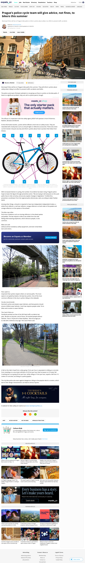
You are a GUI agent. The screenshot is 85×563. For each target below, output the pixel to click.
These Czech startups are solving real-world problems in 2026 (9, 524)
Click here (44, 439)
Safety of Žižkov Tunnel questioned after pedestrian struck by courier (71, 315)
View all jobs (72, 86)
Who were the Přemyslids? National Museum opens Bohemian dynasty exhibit (49, 481)
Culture (16, 6)
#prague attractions (38, 420)
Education (45, 6)
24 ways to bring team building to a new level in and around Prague (49, 524)
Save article (20, 82)
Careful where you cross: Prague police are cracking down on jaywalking (71, 144)
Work (57, 6)
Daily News (4, 6)
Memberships (42, 555)
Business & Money (70, 6)
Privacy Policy (59, 557)
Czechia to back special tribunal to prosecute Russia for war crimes (70, 199)
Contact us (42, 560)
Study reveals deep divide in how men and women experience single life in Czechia (71, 241)
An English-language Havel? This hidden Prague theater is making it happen (10, 481)
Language (79, 6)
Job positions (26, 560)
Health (52, 6)
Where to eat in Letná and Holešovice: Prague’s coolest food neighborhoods (48, 543)
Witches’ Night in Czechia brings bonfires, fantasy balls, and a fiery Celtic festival (29, 462)
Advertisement (56, 97)
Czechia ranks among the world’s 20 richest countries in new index (70, 108)
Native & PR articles (26, 557)
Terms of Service (59, 555)
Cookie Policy (59, 560)
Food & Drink (24, 6)
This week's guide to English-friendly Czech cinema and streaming (30, 480)
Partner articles (30, 506)
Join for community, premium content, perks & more (18, 239)
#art (4, 420)
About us (42, 557)
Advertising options (26, 555)
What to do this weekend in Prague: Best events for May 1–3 (10, 461)
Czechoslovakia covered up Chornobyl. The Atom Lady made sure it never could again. (71, 163)
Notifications (30, 82)
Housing (38, 6)
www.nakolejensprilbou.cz (34, 406)
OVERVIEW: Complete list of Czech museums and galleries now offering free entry (71, 261)
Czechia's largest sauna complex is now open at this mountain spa (10, 542)
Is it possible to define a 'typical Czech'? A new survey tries (72, 297)
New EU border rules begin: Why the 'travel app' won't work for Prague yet (71, 279)
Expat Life (31, 6)
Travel (62, 6)
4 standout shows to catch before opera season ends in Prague (29, 542)
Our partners (42, 562)
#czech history (13, 420)
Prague (11, 6)
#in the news (24, 420)
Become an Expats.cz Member (17, 236)
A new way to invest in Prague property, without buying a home (29, 524)
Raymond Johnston (17, 24)
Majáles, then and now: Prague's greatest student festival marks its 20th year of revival (48, 462)
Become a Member (51, 237)
